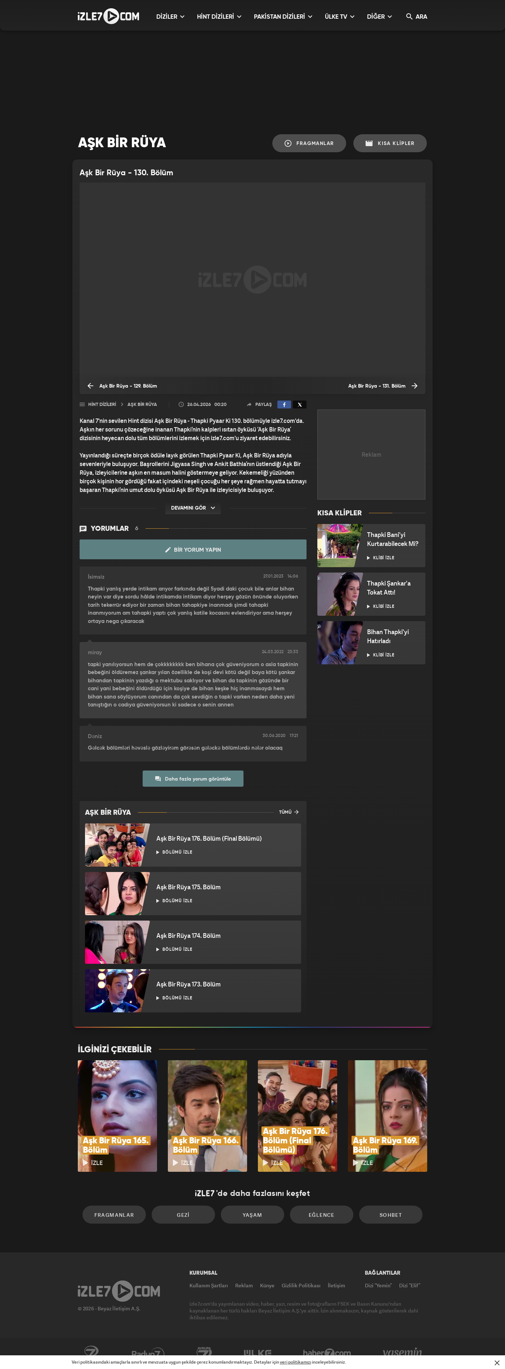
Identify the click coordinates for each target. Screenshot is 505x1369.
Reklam (244, 1285)
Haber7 (327, 1353)
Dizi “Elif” (409, 1285)
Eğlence (322, 1214)
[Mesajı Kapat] (497, 1363)
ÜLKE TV (339, 17)
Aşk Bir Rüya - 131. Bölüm (382, 385)
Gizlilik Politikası (301, 1285)
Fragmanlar (309, 143)
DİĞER (379, 17)
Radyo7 (148, 1353)
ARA (416, 17)
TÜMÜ (289, 812)
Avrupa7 (204, 1353)
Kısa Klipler (390, 143)
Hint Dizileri (102, 404)
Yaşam (253, 1214)
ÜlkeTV (258, 1353)
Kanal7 (91, 1353)
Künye (267, 1285)
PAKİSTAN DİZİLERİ (283, 17)
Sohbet (391, 1214)
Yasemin (403, 1353)
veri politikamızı (295, 1362)
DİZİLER (170, 17)
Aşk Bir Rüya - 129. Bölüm (122, 385)
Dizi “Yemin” (378, 1285)
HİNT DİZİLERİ (219, 17)
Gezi (183, 1214)
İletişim (336, 1285)
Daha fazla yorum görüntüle (193, 779)
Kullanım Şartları (208, 1285)
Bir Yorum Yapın (193, 550)
